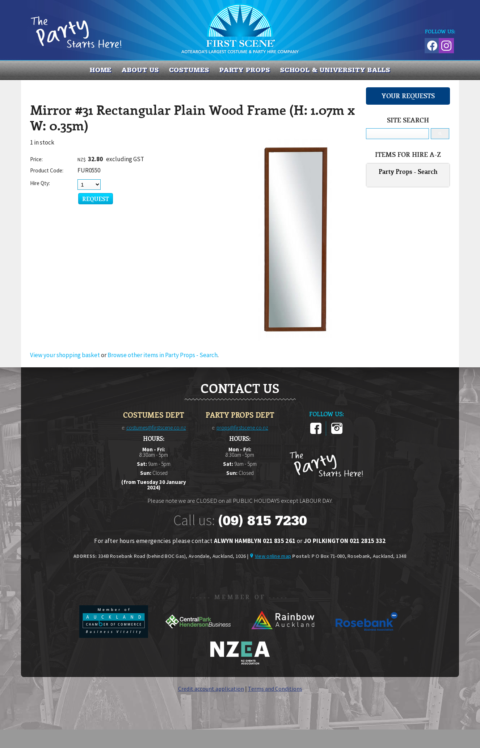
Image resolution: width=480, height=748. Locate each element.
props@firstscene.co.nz (242, 427)
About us (140, 70)
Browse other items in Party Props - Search (163, 355)
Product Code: (46, 170)
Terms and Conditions (275, 688)
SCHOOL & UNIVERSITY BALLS (335, 70)
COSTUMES (189, 70)
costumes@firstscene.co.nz (156, 427)
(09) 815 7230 (262, 520)
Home (101, 70)
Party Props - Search (408, 171)
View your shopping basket (65, 355)
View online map (273, 556)
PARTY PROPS (244, 70)
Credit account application (211, 688)
